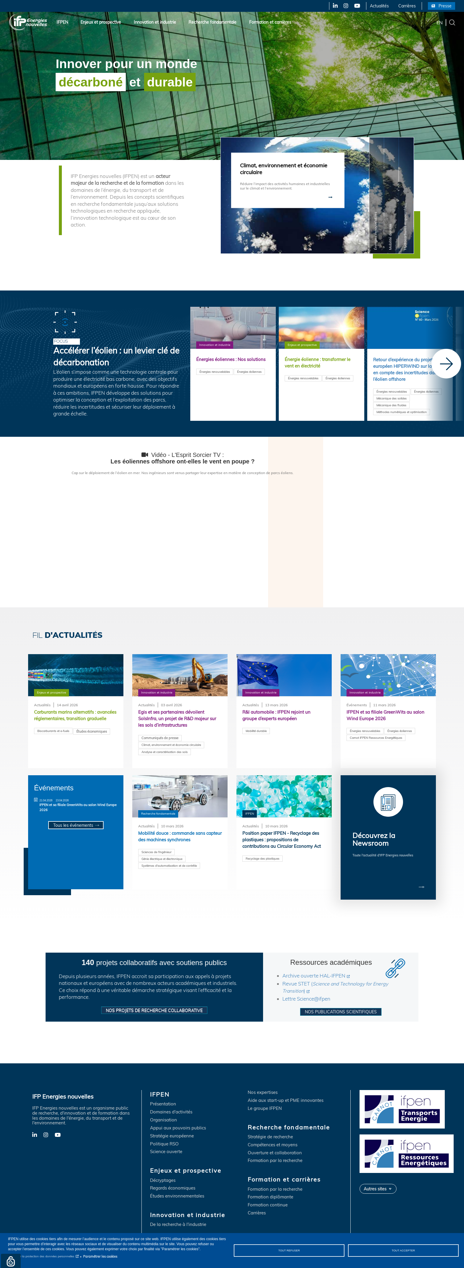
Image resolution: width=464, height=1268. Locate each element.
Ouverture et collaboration (275, 1142)
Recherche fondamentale (212, 22)
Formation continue (268, 1195)
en (439, 22)
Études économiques (91, 740)
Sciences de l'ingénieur (156, 853)
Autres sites (375, 1179)
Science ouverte (166, 1142)
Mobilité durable (256, 732)
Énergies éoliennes (249, 379)
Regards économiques (172, 1178)
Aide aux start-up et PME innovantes (285, 1090)
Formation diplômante (270, 1187)
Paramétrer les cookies (100, 1256)
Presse (445, 6)
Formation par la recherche (275, 1150)
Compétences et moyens (272, 1134)
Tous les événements (72, 825)
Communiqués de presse (159, 740)
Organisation (163, 1110)
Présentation (163, 1094)
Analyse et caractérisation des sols (164, 753)
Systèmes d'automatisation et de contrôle (169, 867)
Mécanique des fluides (391, 407)
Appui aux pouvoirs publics (178, 1118)
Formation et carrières (270, 22)
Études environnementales (177, 1186)
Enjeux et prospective (100, 22)
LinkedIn (333, 6)
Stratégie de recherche (270, 1127)
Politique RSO (164, 1134)
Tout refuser (289, 1250)
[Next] (446, 363)
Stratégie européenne (172, 1126)
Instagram (345, 6)
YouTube (357, 6)
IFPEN (62, 22)
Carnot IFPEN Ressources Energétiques (376, 739)
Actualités (379, 6)
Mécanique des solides (391, 400)
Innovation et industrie (155, 22)
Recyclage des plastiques (262, 867)
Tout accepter (403, 1250)
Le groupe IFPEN (265, 1098)
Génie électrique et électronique (161, 860)
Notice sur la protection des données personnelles (41, 1256)
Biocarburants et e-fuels (53, 739)
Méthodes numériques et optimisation (401, 414)
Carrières (407, 6)
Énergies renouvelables (214, 379)
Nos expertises (263, 1082)
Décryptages (162, 1170)
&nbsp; (182, 534)
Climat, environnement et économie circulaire (171, 746)
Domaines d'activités (171, 1102)
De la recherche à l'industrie (178, 1214)
